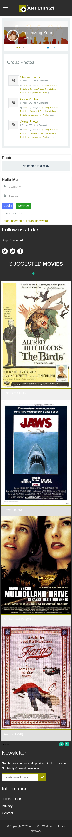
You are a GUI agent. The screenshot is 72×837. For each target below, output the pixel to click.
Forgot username (13, 220)
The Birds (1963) (16, 393)
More (20, 47)
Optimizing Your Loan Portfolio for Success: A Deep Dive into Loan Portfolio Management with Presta (39, 89)
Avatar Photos (29, 121)
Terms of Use (11, 799)
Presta (25, 85)
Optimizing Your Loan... (36, 35)
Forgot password (37, 220)
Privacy (7, 806)
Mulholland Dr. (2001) (20, 619)
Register (23, 205)
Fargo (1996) (13, 734)
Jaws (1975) (13, 510)
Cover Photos (29, 99)
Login (8, 205)
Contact (7, 813)
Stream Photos (30, 77)
